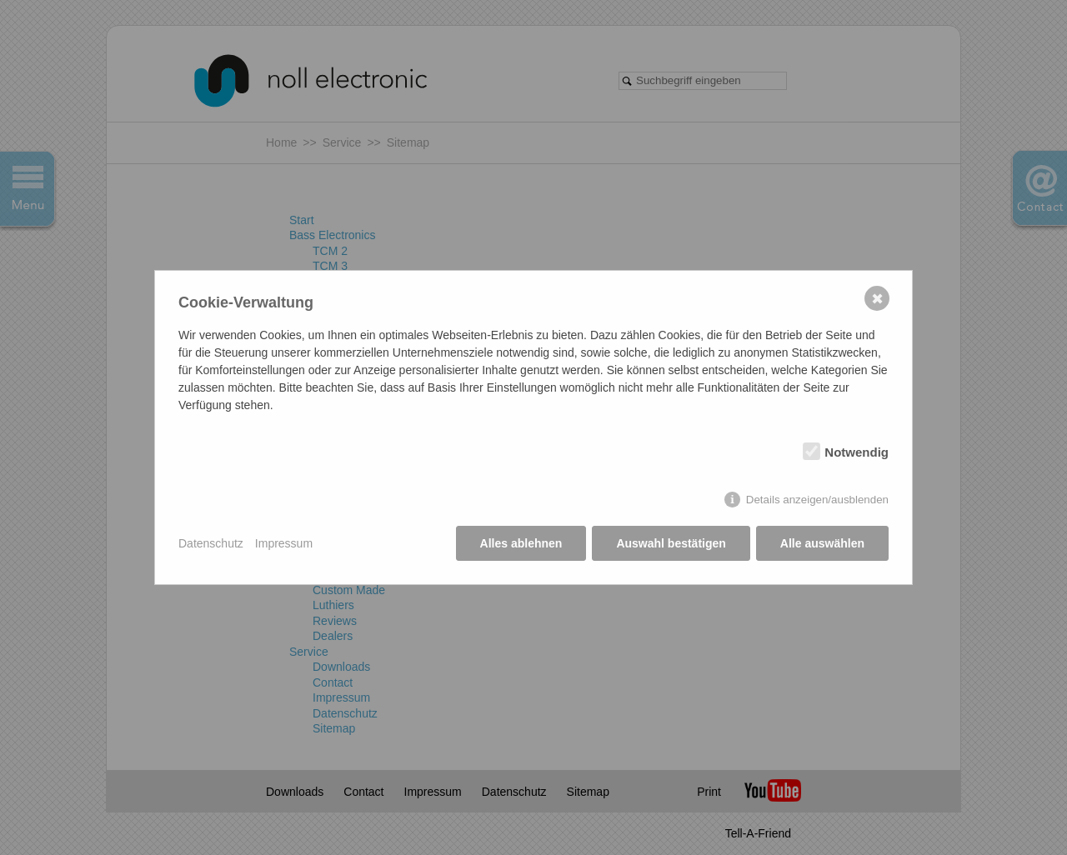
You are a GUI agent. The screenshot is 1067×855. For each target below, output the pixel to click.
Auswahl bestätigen (670, 543)
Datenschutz (210, 543)
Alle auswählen (822, 543)
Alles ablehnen (521, 543)
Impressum (284, 543)
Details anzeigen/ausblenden (817, 499)
